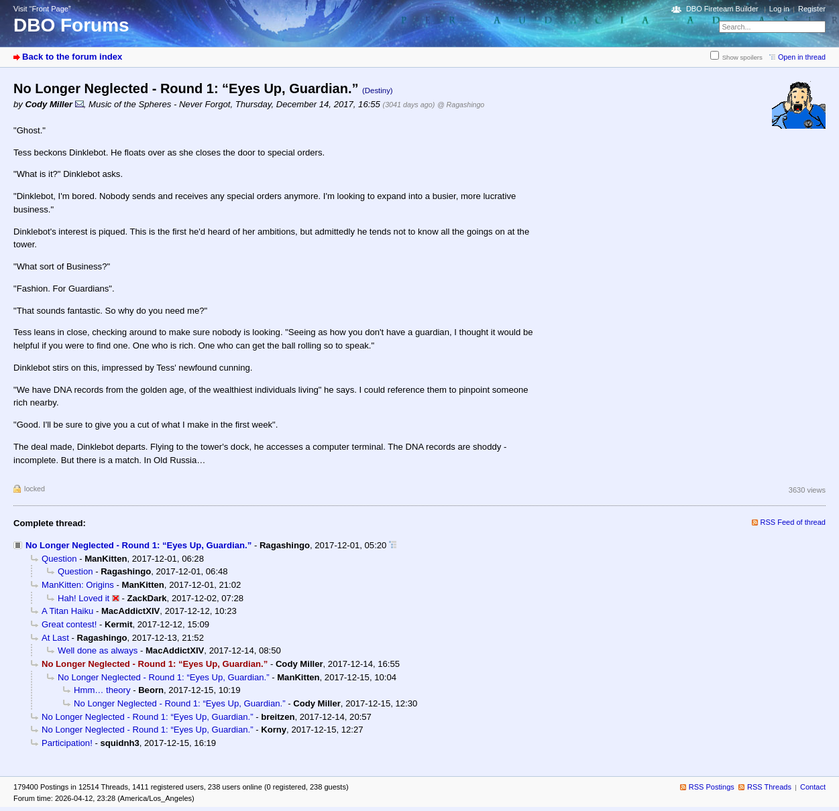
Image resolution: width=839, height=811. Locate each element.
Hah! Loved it (83, 598)
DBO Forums (71, 25)
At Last (55, 638)
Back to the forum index (72, 57)
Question (59, 559)
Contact (813, 787)
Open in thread (802, 57)
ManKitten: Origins (78, 585)
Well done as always (97, 650)
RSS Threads (769, 787)
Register (812, 9)
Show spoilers (742, 57)
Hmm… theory (102, 690)
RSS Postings (711, 787)
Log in (779, 9)
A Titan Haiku (67, 611)
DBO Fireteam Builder (722, 9)
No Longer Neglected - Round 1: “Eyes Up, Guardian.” (138, 545)
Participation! (67, 743)
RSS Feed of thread (793, 522)
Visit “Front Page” (42, 9)
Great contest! (69, 624)
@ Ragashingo (460, 105)
